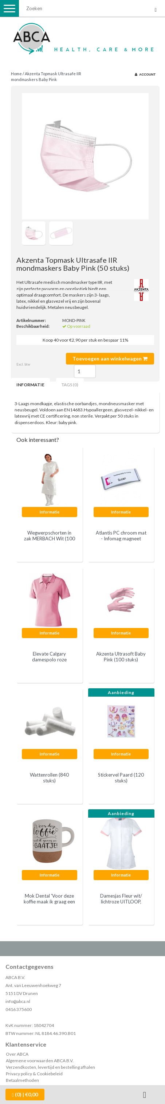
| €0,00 (25, 1094)
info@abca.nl (17, 1001)
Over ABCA (17, 1054)
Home (16, 73)
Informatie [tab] (30, 384)
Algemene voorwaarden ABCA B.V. (40, 1060)
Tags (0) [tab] (70, 384)
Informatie (49, 511)
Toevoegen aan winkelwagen (110, 358)
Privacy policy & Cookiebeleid (34, 1073)
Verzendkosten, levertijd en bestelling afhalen (50, 1067)
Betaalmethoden (22, 1080)
